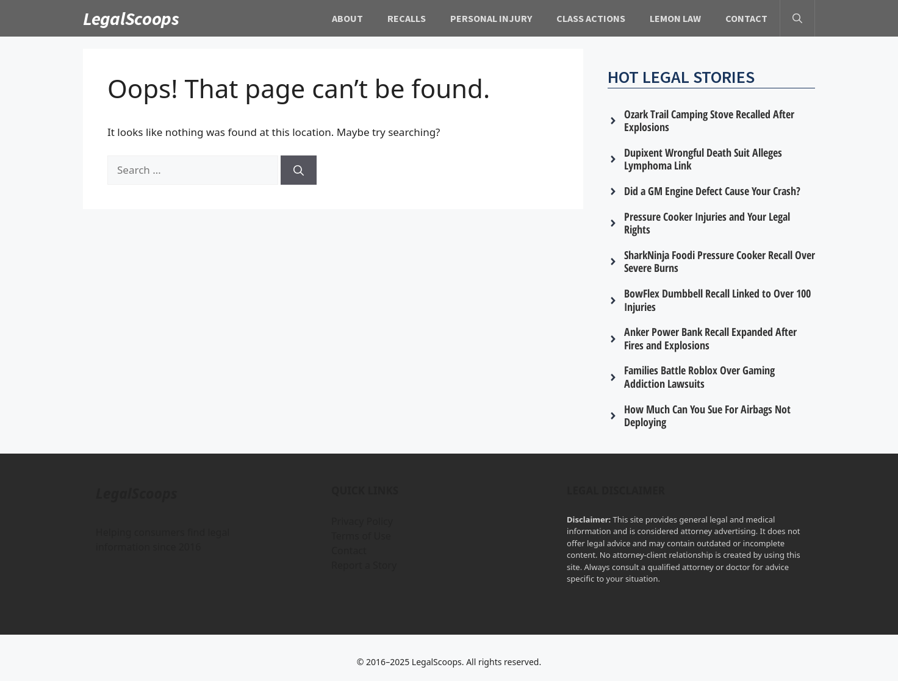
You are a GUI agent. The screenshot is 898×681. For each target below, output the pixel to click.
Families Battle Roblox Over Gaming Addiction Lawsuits (699, 377)
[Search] (299, 170)
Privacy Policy (362, 521)
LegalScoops (131, 18)
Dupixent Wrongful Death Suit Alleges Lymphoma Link (703, 159)
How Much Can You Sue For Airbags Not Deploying (707, 416)
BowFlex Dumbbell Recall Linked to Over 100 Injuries (717, 300)
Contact (746, 18)
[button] (797, 18)
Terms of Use (361, 536)
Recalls (406, 18)
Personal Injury (491, 18)
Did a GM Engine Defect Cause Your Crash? (712, 191)
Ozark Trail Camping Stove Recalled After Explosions (709, 121)
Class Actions (590, 18)
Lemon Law (675, 18)
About (347, 18)
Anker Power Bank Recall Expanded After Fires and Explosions (710, 338)
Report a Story (364, 565)
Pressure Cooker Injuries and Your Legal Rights (707, 223)
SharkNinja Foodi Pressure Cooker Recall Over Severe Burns (719, 262)
